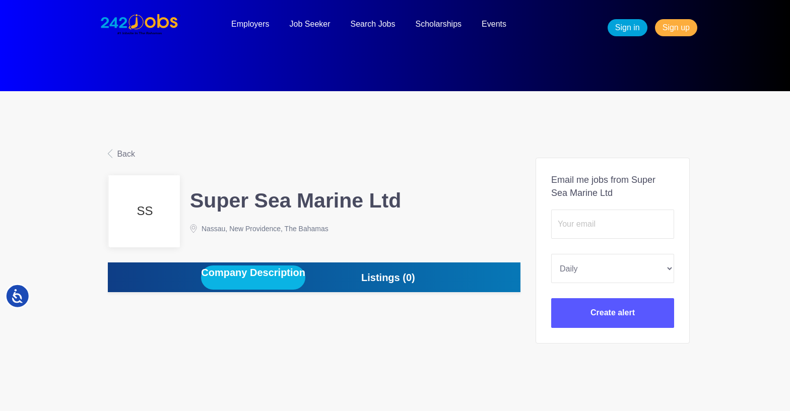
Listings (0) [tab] (388, 277)
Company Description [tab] (253, 272)
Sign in (627, 27)
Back (125, 154)
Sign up (676, 27)
